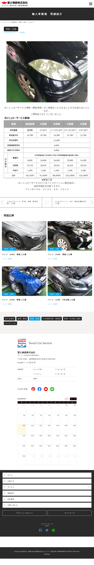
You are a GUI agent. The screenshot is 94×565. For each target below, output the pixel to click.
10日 (24, 425)
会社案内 (10, 499)
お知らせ (10, 481)
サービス (49, 487)
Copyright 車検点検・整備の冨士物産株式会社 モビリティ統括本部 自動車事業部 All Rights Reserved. (47, 551)
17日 (24, 435)
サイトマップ (69, 513)
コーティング (10, 323)
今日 (66, 399)
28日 (32, 405)
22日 (66, 435)
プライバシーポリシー (24, 513)
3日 (24, 415)
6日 (50, 415)
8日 (66, 415)
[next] (75, 398)
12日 (40, 425)
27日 (24, 405)
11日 (32, 425)
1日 (66, 405)
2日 (75, 405)
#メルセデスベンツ (11, 32)
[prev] (71, 398)
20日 (49, 435)
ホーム (10, 475)
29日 (40, 405)
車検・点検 (11, 29)
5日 (41, 415)
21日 (57, 435)
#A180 (22, 32)
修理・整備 (22, 319)
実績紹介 (10, 493)
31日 (57, 405)
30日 (49, 405)
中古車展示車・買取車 (52, 319)
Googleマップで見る (26, 363)
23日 (74, 435)
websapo (47, 554)
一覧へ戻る (47, 202)
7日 (58, 415)
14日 (57, 425)
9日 (75, 415)
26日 (40, 446)
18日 (32, 435)
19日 (40, 435)
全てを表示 (9, 319)
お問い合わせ (12, 505)
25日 (32, 446)
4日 (33, 415)
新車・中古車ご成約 (72, 319)
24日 (24, 446)
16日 (74, 425)
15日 (66, 425)
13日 (49, 425)
